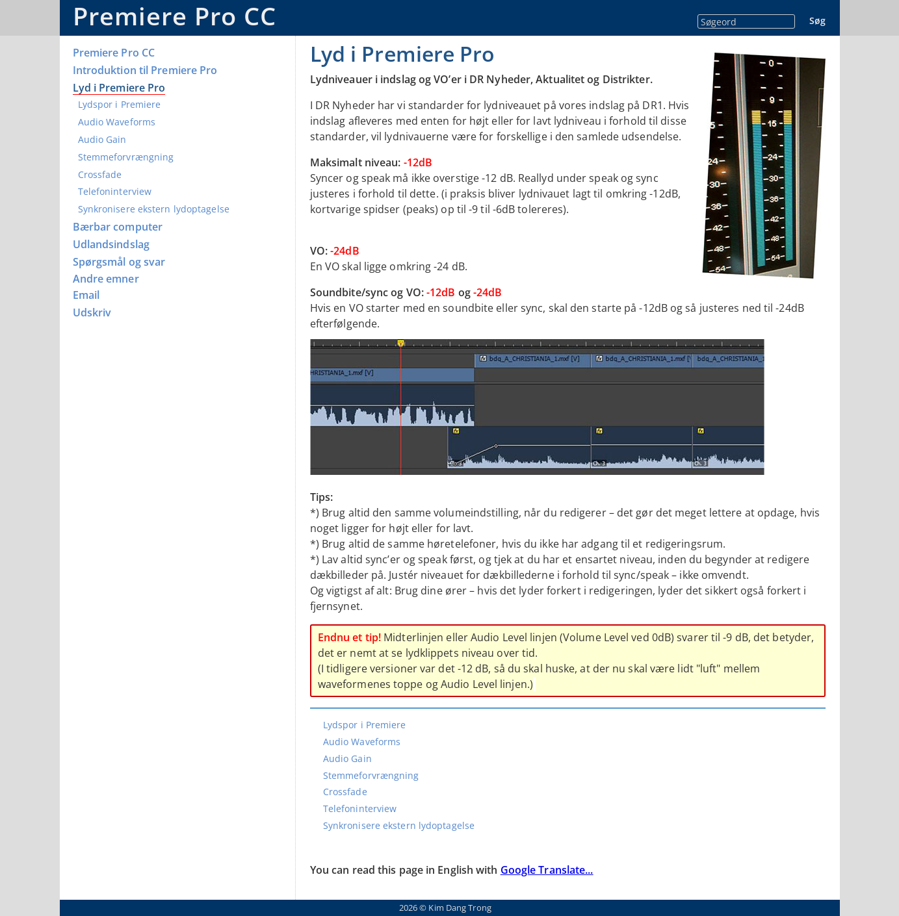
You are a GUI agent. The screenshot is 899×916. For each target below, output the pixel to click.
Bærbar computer (118, 227)
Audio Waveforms (117, 122)
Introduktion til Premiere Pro (145, 70)
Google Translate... (547, 870)
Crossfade (100, 174)
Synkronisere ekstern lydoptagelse (153, 209)
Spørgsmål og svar (119, 262)
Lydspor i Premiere (119, 104)
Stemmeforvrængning (126, 157)
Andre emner (106, 279)
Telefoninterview (115, 191)
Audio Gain (102, 139)
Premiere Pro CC (174, 16)
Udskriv (92, 313)
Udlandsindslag (111, 244)
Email (86, 295)
